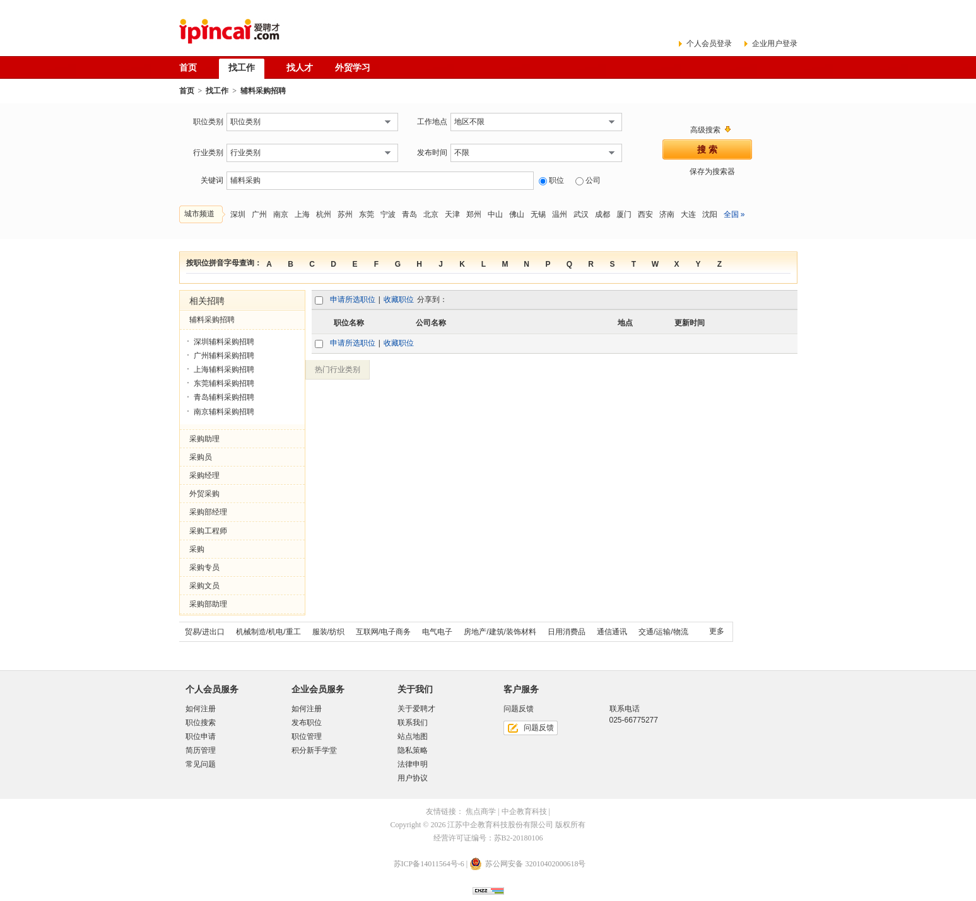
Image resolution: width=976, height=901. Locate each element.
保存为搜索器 (712, 171)
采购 (196, 549)
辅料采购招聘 (212, 319)
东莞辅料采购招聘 (224, 383)
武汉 (581, 214)
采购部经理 (208, 512)
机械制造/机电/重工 (268, 631)
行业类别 (208, 152)
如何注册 (200, 708)
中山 (495, 214)
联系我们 (412, 722)
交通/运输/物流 (663, 631)
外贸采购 (204, 493)
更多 (716, 631)
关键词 (212, 180)
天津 (452, 214)
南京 (280, 214)
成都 (602, 214)
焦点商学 (481, 811)
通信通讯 (612, 631)
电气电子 (437, 631)
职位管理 (306, 736)
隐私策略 (412, 750)
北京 (430, 214)
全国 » (734, 214)
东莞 (366, 214)
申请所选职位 (352, 299)
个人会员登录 (709, 43)
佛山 (516, 214)
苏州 (345, 214)
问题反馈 (539, 727)
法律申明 (412, 764)
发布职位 (306, 722)
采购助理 (204, 438)
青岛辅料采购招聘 (224, 397)
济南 (666, 214)
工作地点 (432, 121)
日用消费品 (566, 631)
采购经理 (204, 475)
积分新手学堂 (314, 750)
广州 (259, 214)
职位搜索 (200, 722)
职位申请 (200, 736)
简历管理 (200, 750)
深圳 (237, 214)
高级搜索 (705, 129)
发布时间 (432, 152)
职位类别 (208, 121)
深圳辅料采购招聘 (224, 341)
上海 (302, 214)
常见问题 (200, 764)
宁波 (388, 214)
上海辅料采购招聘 (224, 369)
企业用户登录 (774, 43)
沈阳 (709, 214)
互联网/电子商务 (383, 631)
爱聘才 (229, 31)
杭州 (323, 214)
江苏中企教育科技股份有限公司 (500, 824)
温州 (559, 214)
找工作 (217, 90)
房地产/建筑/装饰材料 (500, 631)
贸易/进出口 (205, 631)
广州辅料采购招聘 (224, 355)
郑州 (473, 214)
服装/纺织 (328, 631)
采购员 (200, 457)
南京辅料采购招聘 (224, 411)
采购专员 (204, 567)
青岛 (409, 214)
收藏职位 (399, 299)
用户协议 (412, 778)
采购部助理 (208, 604)
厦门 (624, 214)
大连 (688, 214)
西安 (645, 214)
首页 (186, 90)
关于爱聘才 (416, 708)
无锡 (538, 214)
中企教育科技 (524, 811)
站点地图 (412, 736)
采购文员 (204, 585)
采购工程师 (208, 530)
